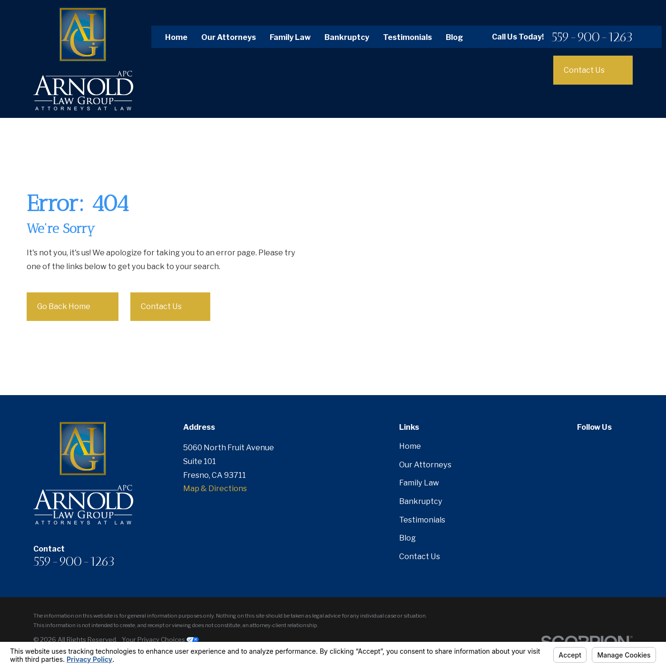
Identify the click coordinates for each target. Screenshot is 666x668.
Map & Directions (215, 488)
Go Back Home (73, 307)
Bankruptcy (346, 37)
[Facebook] (582, 446)
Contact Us (171, 307)
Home (176, 37)
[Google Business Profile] (627, 446)
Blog (454, 37)
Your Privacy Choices (160, 639)
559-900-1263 (592, 36)
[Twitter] (604, 446)
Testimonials (407, 37)
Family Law (290, 37)
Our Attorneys (228, 37)
